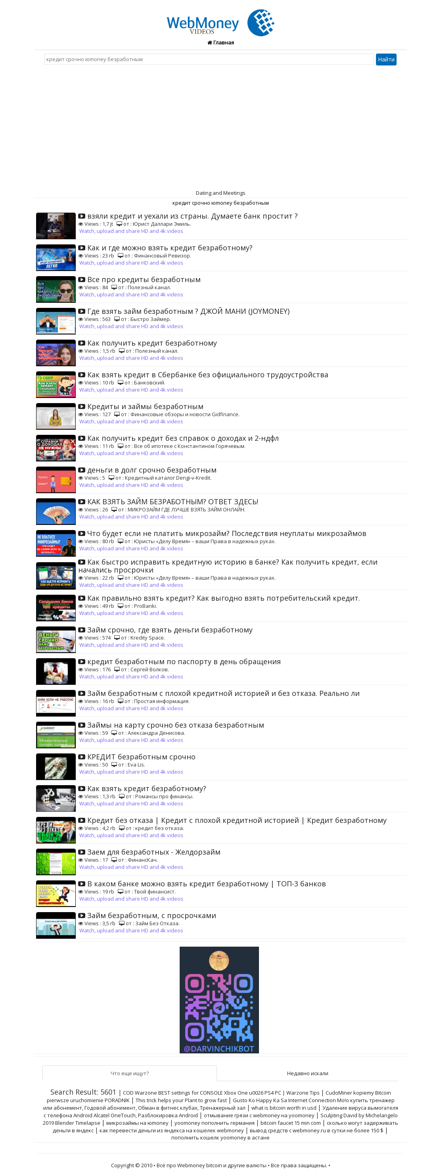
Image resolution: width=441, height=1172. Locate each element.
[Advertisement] (220, 128)
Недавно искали (307, 1073)
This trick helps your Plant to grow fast (181, 1100)
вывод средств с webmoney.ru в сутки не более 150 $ (316, 1130)
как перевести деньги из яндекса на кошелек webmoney (172, 1130)
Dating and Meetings (220, 192)
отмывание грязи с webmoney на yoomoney (259, 1115)
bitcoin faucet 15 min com (291, 1122)
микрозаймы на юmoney (137, 1122)
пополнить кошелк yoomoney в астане (220, 1137)
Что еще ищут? (130, 1073)
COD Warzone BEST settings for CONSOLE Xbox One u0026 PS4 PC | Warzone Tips (221, 1092)
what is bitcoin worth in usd (283, 1107)
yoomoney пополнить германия (214, 1122)
